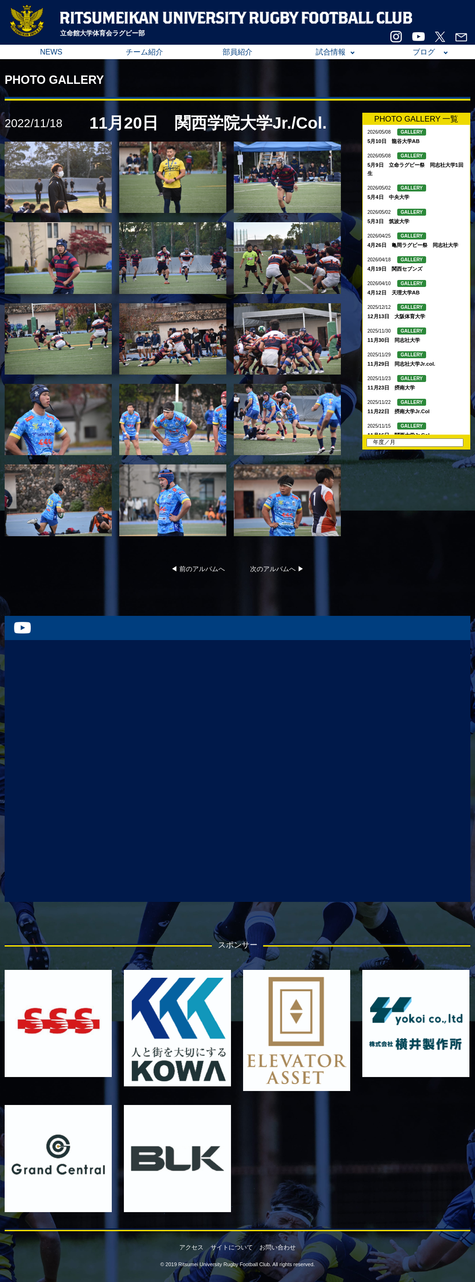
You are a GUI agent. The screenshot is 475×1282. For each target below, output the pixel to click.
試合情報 (331, 52)
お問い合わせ (277, 1247)
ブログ (424, 52)
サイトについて (231, 1247)
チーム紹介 (144, 52)
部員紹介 (237, 52)
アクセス (191, 1247)
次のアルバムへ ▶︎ (277, 569)
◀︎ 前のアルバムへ (198, 569)
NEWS (51, 52)
